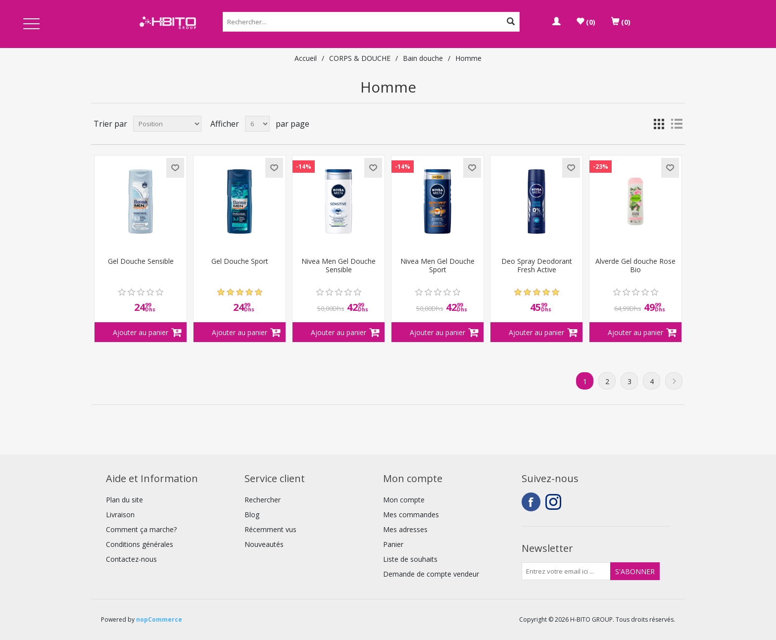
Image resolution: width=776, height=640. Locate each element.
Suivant (673, 381)
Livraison (120, 514)
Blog (251, 514)
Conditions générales (139, 544)
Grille (659, 124)
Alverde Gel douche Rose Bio (635, 265)
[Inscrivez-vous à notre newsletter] (566, 571)
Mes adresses (405, 529)
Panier (393, 544)
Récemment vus (270, 529)
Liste (676, 124)
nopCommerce (159, 619)
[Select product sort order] (167, 124)
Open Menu (31, 24)
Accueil (305, 58)
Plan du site (124, 499)
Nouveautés (264, 544)
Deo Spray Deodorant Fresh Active (536, 265)
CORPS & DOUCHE (359, 58)
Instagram (554, 501)
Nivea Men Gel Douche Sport (437, 265)
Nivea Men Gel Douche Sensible (338, 265)
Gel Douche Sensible (141, 261)
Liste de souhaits (410, 559)
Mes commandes (411, 514)
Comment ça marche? (141, 529)
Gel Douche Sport (239, 261)
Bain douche (423, 58)
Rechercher (262, 499)
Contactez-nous (131, 559)
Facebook (531, 501)
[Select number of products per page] (257, 124)
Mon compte (404, 499)
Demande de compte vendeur (431, 574)
